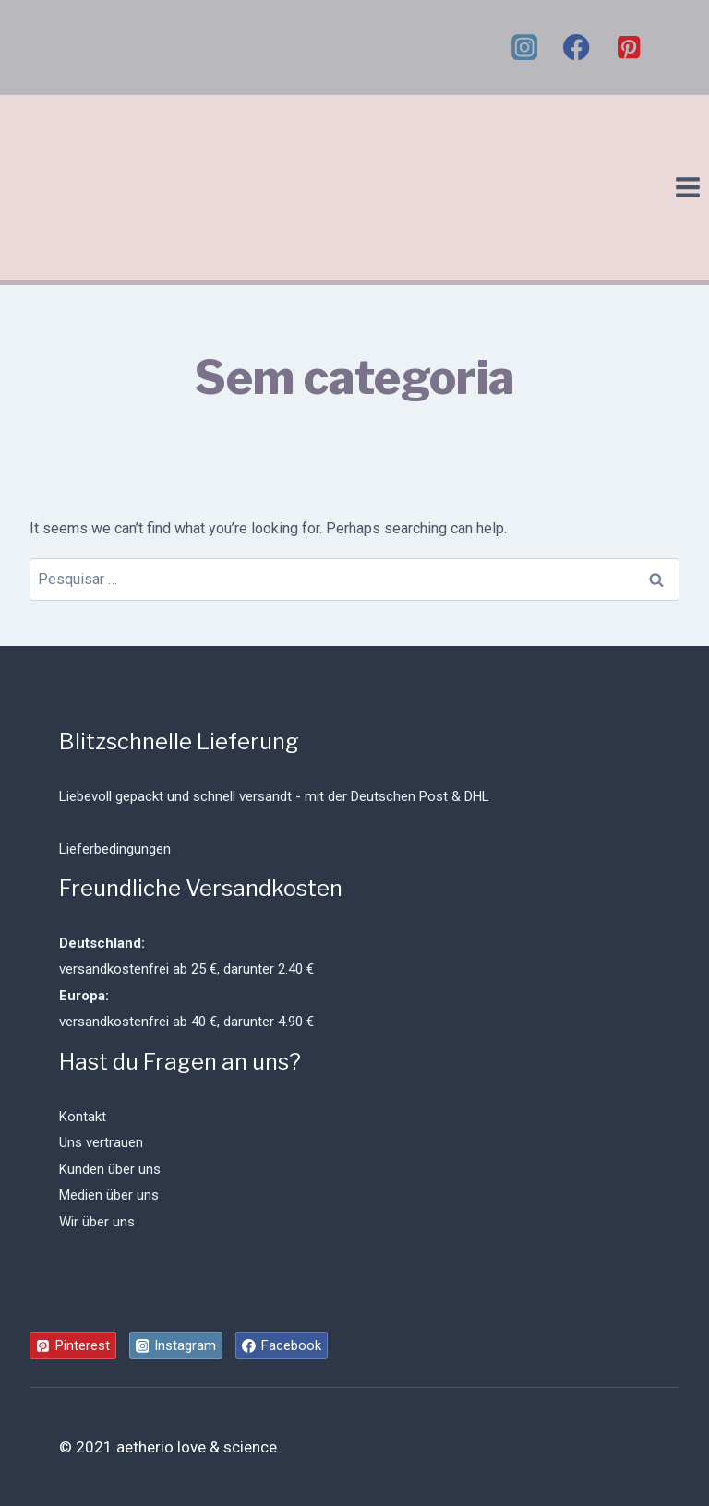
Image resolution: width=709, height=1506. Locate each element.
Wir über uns (97, 1221)
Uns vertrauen (101, 1142)
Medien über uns (109, 1195)
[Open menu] (687, 187)
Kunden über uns (110, 1169)
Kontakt (82, 1116)
